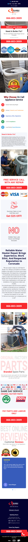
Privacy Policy (14, 510)
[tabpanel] (14, 473)
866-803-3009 (14, 1)
